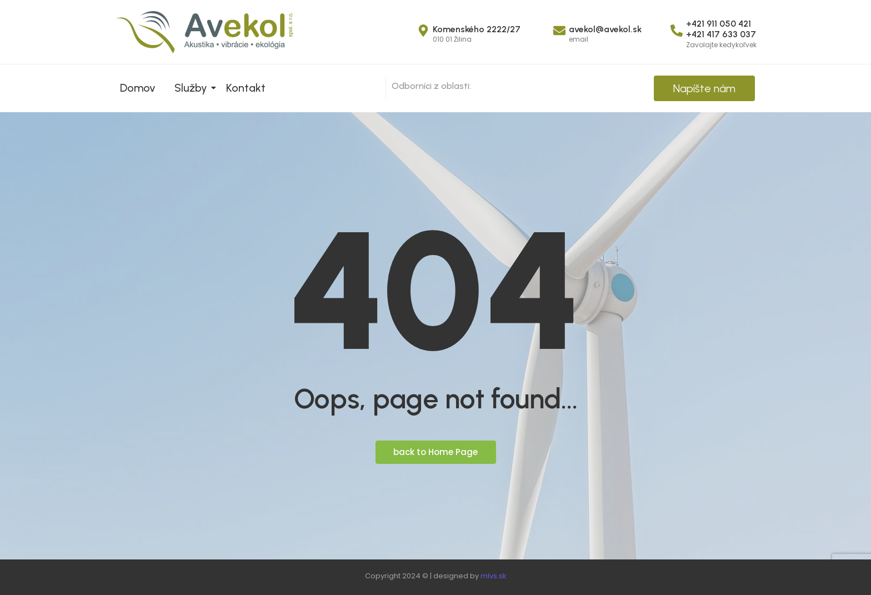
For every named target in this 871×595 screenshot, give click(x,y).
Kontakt (246, 87)
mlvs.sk (493, 576)
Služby (192, 87)
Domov (138, 87)
